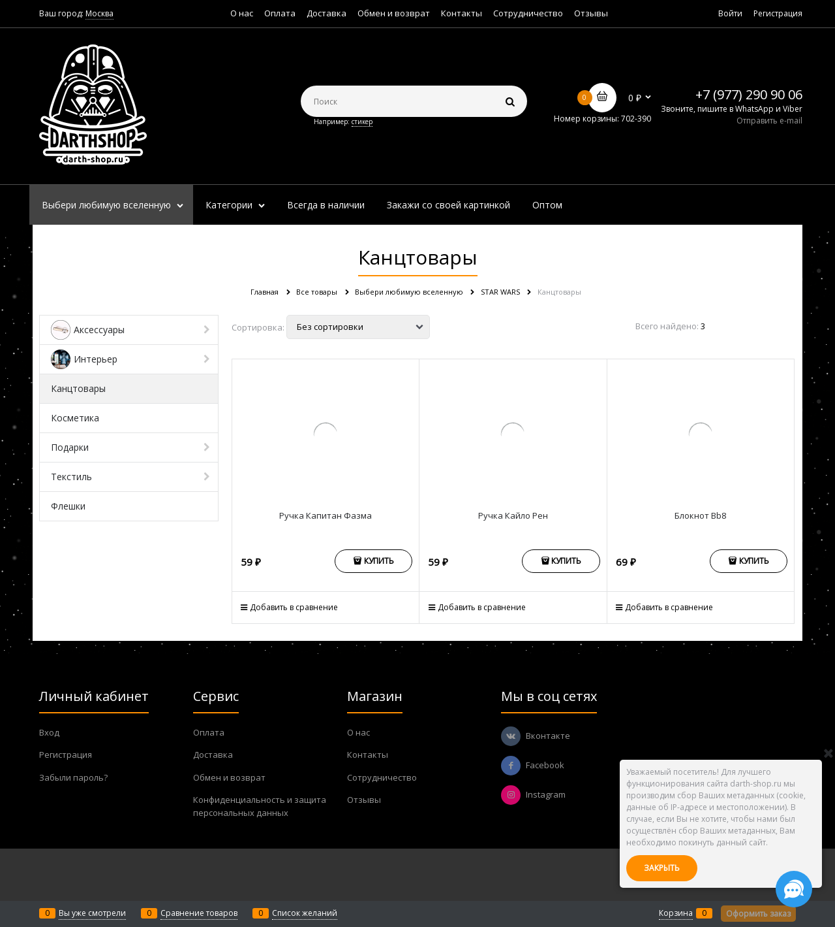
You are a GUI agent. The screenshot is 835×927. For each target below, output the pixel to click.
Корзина (676, 913)
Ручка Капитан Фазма (325, 515)
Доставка (326, 13)
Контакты (461, 13)
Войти (730, 13)
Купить (379, 560)
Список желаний (304, 913)
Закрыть (662, 867)
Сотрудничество (528, 13)
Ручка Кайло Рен (513, 515)
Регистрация (777, 13)
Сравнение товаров (198, 913)
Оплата (280, 13)
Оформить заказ (758, 913)
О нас (241, 13)
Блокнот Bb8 (700, 515)
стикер (362, 121)
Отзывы (591, 13)
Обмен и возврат (393, 13)
